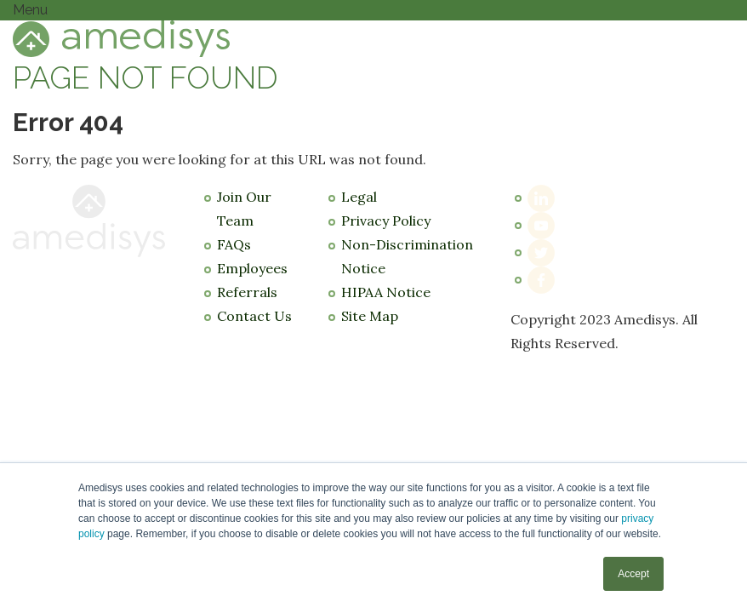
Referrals (247, 292)
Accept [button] (633, 574)
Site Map (369, 315)
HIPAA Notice (386, 292)
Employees (252, 268)
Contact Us (254, 315)
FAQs (234, 244)
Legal (359, 196)
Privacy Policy (386, 220)
